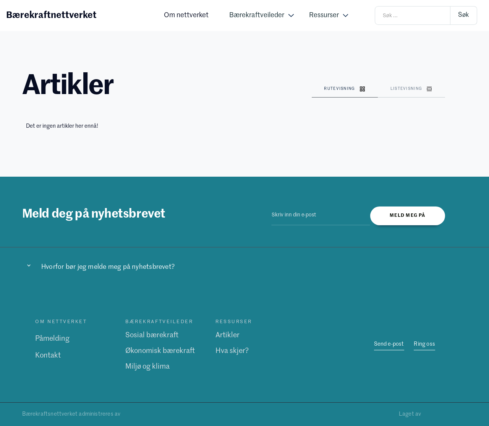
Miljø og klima (147, 366)
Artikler (227, 335)
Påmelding (52, 338)
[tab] (345, 89)
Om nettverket (186, 15)
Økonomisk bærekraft (160, 350)
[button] (261, 16)
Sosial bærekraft (151, 335)
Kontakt (48, 355)
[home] (51, 15)
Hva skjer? (232, 350)
